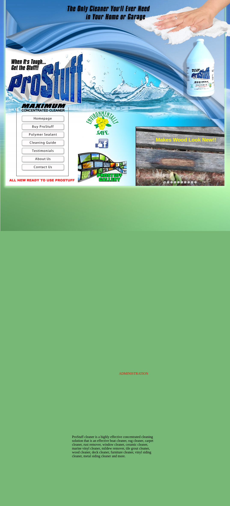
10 (195, 182)
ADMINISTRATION (133, 373)
